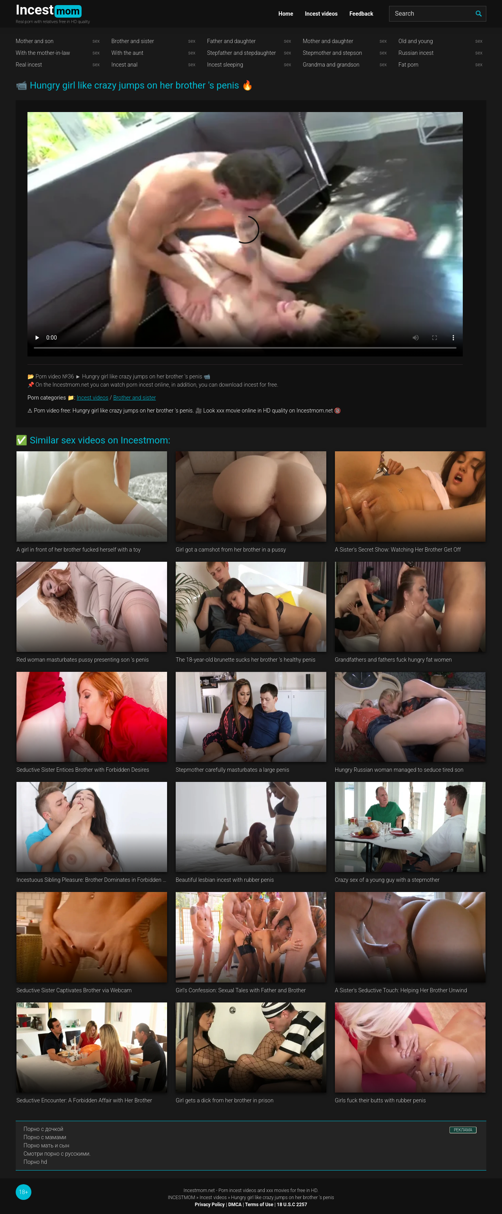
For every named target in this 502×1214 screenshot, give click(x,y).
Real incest (29, 65)
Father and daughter (231, 41)
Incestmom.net (199, 1190)
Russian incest (415, 53)
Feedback (361, 14)
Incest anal (124, 65)
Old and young (415, 41)
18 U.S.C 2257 (292, 1204)
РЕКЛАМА (463, 1130)
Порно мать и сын (46, 1145)
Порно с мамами (45, 1137)
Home (285, 14)
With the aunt (127, 53)
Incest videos (321, 14)
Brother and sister (132, 41)
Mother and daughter (328, 41)
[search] (478, 14)
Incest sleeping (225, 65)
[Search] (437, 14)
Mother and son (35, 41)
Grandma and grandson (331, 65)
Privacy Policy (210, 1204)
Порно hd (35, 1162)
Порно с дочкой (43, 1129)
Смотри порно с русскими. (57, 1154)
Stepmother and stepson (332, 53)
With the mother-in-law (43, 53)
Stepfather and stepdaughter (241, 53)
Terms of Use (259, 1204)
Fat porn (408, 65)
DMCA (235, 1204)
